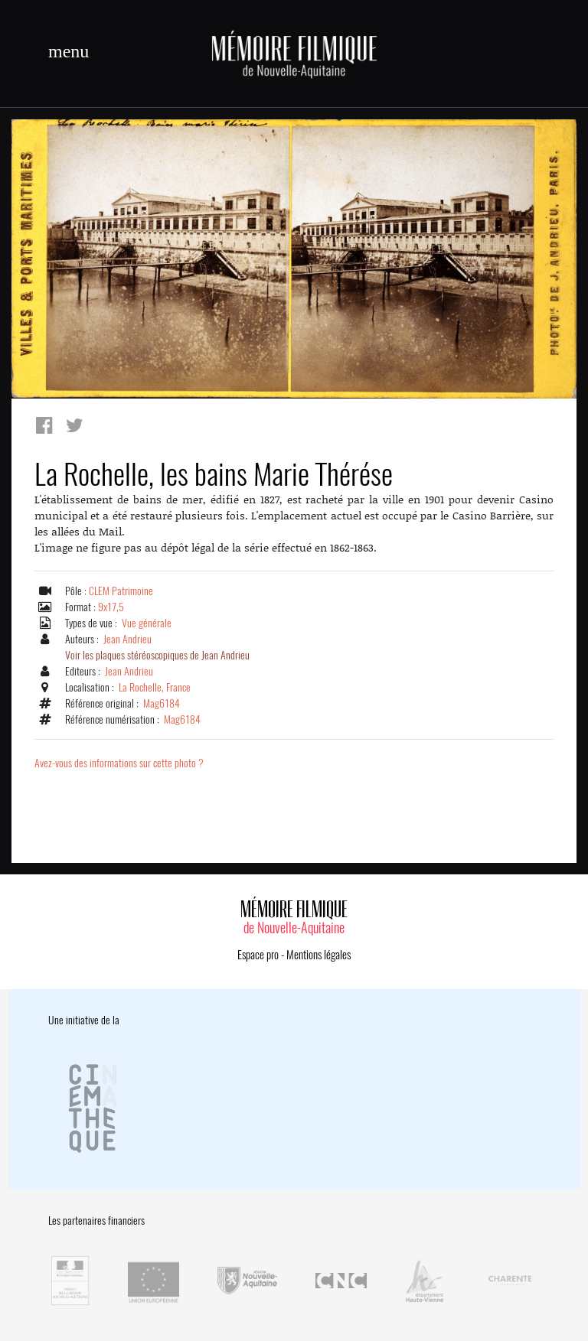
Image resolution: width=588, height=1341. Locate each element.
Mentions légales (318, 954)
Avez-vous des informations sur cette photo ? (119, 763)
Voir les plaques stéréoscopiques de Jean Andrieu (157, 655)
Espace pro (258, 954)
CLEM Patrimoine (121, 591)
